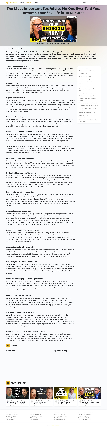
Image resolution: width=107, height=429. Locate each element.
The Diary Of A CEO (11, 416)
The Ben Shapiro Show (36, 414)
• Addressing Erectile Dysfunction (87, 112)
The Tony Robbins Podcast (85, 419)
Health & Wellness (71, 17)
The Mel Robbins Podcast (59, 44)
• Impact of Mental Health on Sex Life (88, 103)
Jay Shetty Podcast (83, 416)
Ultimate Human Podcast (60, 416)
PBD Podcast (33, 418)
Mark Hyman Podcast (39, 403)
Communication (59, 41)
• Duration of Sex (83, 73)
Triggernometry (34, 419)
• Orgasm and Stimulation (85, 76)
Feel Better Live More (59, 414)
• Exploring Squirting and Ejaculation (88, 86)
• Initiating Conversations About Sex (87, 93)
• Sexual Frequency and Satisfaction (87, 70)
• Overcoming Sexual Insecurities (87, 96)
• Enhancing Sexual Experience (86, 79)
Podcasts (35, 2)
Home (22, 2)
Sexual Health (67, 41)
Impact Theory (10, 419)
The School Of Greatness (84, 418)
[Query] (89, 2)
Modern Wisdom (10, 418)
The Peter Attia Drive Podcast (17, 403)
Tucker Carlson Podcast (36, 416)
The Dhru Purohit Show (60, 418)
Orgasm (74, 41)
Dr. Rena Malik (44, 44)
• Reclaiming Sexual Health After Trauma (88, 105)
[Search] (99, 2)
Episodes (28, 2)
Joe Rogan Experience (11, 414)
